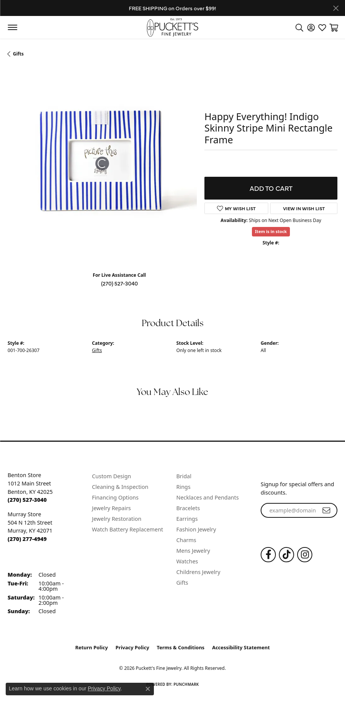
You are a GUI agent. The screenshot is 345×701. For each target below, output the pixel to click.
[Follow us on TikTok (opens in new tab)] (286, 554)
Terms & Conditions (181, 647)
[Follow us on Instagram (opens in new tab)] (304, 554)
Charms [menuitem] (186, 540)
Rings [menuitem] (183, 486)
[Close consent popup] (148, 689)
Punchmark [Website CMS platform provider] (186, 684)
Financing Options (115, 497)
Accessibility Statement (241, 647)
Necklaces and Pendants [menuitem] (207, 497)
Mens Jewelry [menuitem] (193, 550)
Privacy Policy (132, 647)
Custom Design (111, 476)
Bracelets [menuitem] (188, 508)
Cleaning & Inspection (120, 486)
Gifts (18, 54)
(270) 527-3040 (119, 283)
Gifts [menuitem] (182, 582)
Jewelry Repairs (111, 508)
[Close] (335, 8)
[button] (299, 27)
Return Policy (91, 647)
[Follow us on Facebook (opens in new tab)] (268, 554)
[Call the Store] (27, 499)
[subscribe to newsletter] (326, 510)
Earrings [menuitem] (187, 518)
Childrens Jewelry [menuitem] (198, 572)
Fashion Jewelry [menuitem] (196, 529)
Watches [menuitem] (187, 561)
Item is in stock (271, 231)
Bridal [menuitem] (183, 476)
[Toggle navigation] (12, 27)
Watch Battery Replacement (127, 529)
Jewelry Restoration (116, 518)
